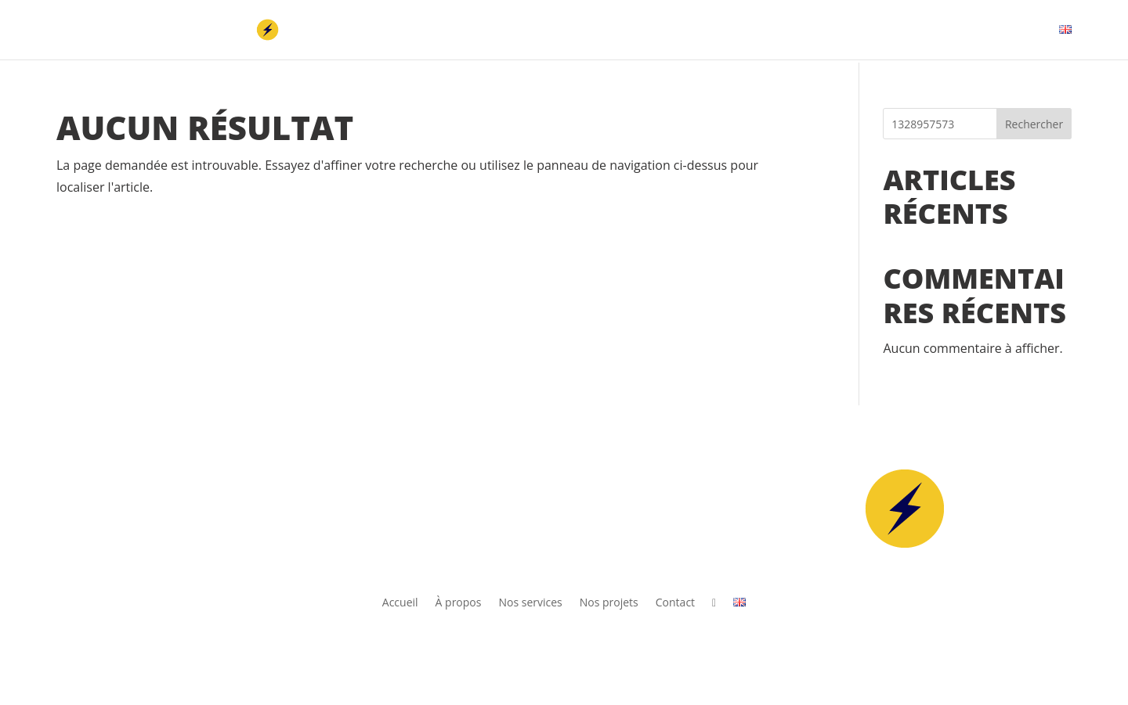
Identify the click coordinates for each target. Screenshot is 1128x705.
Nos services (821, 30)
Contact (994, 30)
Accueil (668, 30)
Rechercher (1034, 124)
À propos (737, 30)
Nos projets (913, 30)
